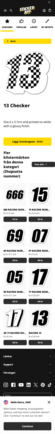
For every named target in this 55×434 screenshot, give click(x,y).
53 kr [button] (40, 342)
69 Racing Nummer (14, 250)
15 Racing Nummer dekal (40, 209)
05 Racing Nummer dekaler (14, 291)
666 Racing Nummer (14, 209)
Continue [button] (27, 426)
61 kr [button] (15, 219)
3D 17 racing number (14, 333)
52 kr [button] (40, 219)
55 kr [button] (15, 342)
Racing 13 (35, 333)
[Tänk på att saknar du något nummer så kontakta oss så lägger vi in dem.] (40, 235)
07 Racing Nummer (40, 250)
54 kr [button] (40, 301)
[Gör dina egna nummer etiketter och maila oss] (40, 194)
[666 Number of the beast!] (14, 194)
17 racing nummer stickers (40, 291)
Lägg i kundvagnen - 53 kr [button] (27, 141)
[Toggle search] (10, 10)
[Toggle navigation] (5, 10)
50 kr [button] (40, 260)
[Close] (49, 402)
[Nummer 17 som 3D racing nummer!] (14, 317)
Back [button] (11, 41)
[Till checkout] (50, 10)
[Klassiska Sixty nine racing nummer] (14, 235)
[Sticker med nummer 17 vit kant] (40, 276)
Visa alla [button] (41, 164)
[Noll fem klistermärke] (14, 276)
